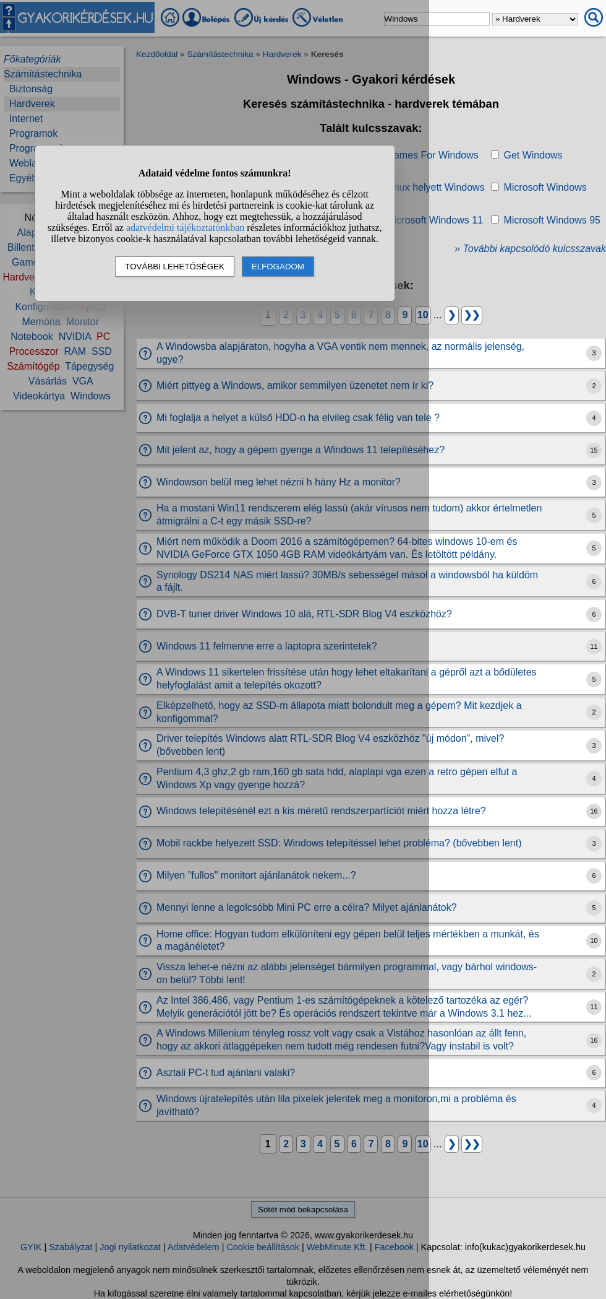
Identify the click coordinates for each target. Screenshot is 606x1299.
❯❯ (472, 315)
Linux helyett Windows (435, 187)
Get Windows (532, 155)
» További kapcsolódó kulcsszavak (530, 248)
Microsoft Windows (544, 187)
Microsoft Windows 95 (551, 220)
